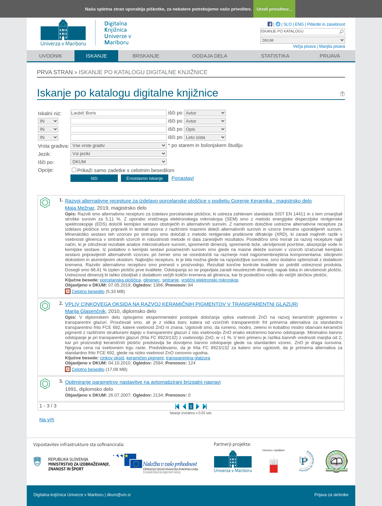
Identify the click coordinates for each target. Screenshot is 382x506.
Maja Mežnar (79, 208)
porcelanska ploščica (120, 279)
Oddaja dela (209, 56)
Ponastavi (182, 178)
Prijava (330, 56)
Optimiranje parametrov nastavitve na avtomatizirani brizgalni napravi (142, 382)
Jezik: (44, 154)
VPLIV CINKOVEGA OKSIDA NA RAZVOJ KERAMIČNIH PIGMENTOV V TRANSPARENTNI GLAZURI (181, 304)
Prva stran (55, 72)
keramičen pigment (145, 357)
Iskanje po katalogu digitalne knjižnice (143, 72)
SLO (287, 24)
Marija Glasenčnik (85, 311)
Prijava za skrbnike (331, 494)
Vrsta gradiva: (53, 146)
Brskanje (145, 56)
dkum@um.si (119, 494)
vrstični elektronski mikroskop (209, 279)
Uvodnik (50, 56)
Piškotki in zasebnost (326, 24)
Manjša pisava (332, 46)
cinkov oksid (112, 357)
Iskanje (96, 56)
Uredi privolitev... (274, 9)
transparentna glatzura (188, 357)
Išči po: (46, 162)
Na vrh (46, 419)
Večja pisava (304, 46)
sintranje (170, 279)
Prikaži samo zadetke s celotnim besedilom (125, 170)
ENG (299, 24)
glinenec (151, 279)
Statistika (275, 56)
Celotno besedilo (88, 291)
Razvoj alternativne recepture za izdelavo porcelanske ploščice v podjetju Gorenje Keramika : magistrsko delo (188, 201)
